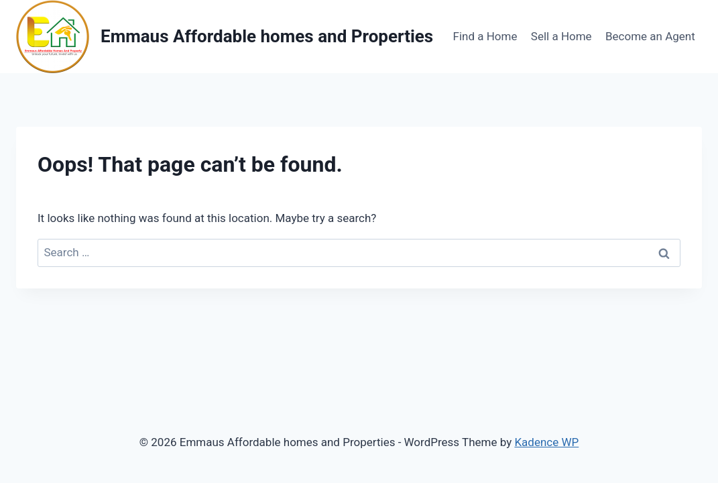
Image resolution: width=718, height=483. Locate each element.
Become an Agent (650, 36)
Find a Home (485, 36)
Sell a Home (561, 36)
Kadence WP (546, 442)
